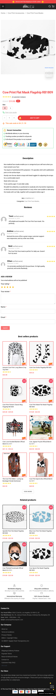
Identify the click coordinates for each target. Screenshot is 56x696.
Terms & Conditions (7, 632)
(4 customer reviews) (19, 97)
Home (3, 13)
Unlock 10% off (52, 686)
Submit (5, 328)
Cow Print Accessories (16, 13)
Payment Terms (6, 653)
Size (4, 105)
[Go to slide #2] (33, 83)
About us (4, 629)
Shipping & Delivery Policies (10, 651)
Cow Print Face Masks (35, 13)
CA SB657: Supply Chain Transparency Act (15, 641)
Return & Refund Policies (9, 656)
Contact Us (5, 659)
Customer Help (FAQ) (8, 662)
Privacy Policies (6, 635)
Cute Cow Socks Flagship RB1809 (40, 367)
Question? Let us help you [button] (46, 693)
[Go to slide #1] (22, 83)
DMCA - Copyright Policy (9, 638)
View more (28, 491)
